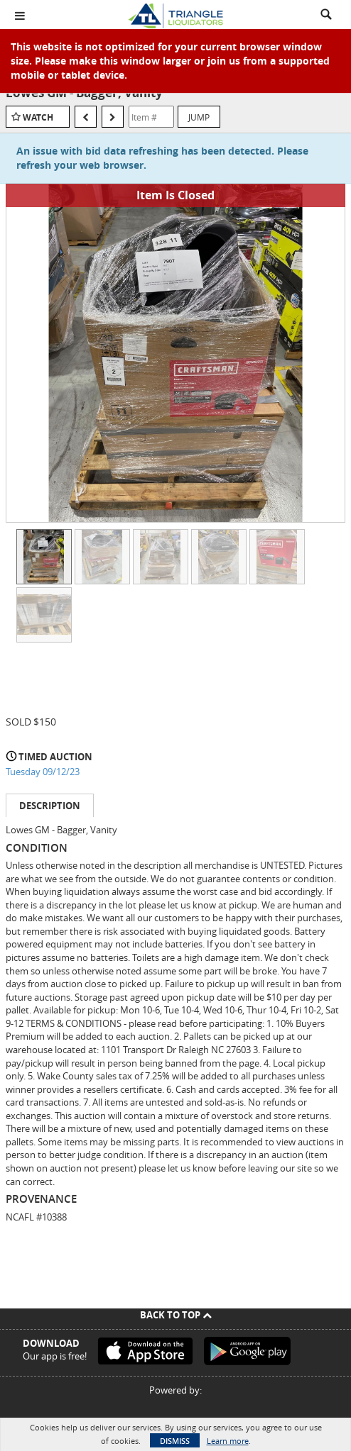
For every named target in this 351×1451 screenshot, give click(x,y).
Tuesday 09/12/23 (43, 771)
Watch (38, 117)
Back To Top (176, 1314)
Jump (199, 117)
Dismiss (175, 1440)
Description (49, 805)
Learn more (228, 1440)
